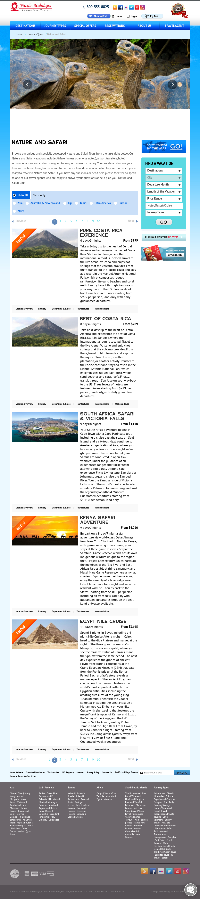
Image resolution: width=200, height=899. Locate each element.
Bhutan (27, 823)
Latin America (103, 203)
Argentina (44, 808)
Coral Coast (131, 811)
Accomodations (102, 309)
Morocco (108, 799)
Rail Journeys (160, 831)
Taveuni (129, 820)
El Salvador (46, 798)
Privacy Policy (93, 772)
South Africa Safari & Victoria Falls (107, 416)
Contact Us (107, 772)
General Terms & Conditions (23, 776)
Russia (71, 796)
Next (131, 221)
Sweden (81, 808)
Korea (23, 799)
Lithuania (81, 814)
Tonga (129, 823)
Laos (23, 805)
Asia (20, 203)
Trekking (158, 852)
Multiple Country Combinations (165, 824)
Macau (20, 796)
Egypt (99, 799)
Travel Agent (174, 25)
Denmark (81, 811)
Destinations (25, 25)
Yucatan (53, 805)
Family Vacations (162, 808)
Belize (42, 793)
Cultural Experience (164, 798)
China (13, 793)
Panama (43, 805)
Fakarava (129, 805)
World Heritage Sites (161, 845)
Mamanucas (137, 814)
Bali (12, 814)
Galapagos (54, 820)
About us (145, 25)
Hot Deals (166, 849)
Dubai (24, 828)
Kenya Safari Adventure (97, 520)
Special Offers (85, 25)
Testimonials (53, 772)
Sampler (172, 837)
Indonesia (23, 811)
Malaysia (20, 814)
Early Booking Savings (164, 804)
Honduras (54, 799)
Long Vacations (161, 819)
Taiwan (24, 808)
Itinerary (42, 309)
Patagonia (44, 817)
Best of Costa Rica (106, 319)
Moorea (136, 793)
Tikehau (135, 796)
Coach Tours (170, 852)
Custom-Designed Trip (164, 801)
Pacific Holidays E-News (126, 772)
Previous (21, 221)
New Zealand (132, 836)
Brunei (13, 811)
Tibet (20, 793)
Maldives (15, 828)
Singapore (15, 820)
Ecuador (54, 814)
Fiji (70, 203)
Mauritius (110, 796)
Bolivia (53, 808)
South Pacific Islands (136, 787)
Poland (79, 796)
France (84, 799)
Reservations (115, 25)
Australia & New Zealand (45, 203)
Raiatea (129, 802)
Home (19, 34)
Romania (81, 793)
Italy (78, 805)
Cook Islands (131, 831)
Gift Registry (68, 772)
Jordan (21, 831)
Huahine (129, 799)
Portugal (79, 802)
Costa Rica (52, 793)
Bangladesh (16, 825)
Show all (23, 195)
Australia (129, 834)
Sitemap (80, 772)
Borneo (13, 817)
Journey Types (55, 25)
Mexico (42, 802)
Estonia (79, 817)
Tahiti (83, 203)
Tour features (83, 309)
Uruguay (43, 820)
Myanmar (14, 808)
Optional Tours (122, 404)
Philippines (24, 817)
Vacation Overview (24, 309)
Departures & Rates (61, 309)
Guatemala (44, 796)
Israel (12, 834)
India (12, 823)
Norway (71, 808)
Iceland (71, 793)
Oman (13, 831)
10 (98, 221)
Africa (21, 211)
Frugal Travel (160, 811)
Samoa (144, 820)
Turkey (85, 805)
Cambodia (15, 805)
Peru (53, 817)
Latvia (71, 817)
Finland (71, 811)
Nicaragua (52, 802)
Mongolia (14, 799)
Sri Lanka (28, 825)
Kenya (99, 793)
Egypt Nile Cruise (103, 621)
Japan (12, 802)
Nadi (137, 820)
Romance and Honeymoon (160, 836)
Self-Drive (160, 840)
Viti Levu (138, 808)
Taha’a (137, 802)
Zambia (100, 796)
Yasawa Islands (132, 817)
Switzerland (73, 799)
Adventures (159, 793)
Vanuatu (138, 828)
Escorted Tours (162, 855)
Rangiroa (139, 799)
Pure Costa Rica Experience (101, 233)
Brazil (42, 811)
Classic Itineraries (164, 795)
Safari (165, 858)
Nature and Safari (163, 828)
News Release (16, 772)
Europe (123, 203)
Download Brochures (35, 772)
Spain (70, 802)
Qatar (28, 831)
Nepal (19, 823)
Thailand (25, 820)
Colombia (43, 814)
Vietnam (21, 802)
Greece (71, 805)
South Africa (110, 793)
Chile (49, 811)
